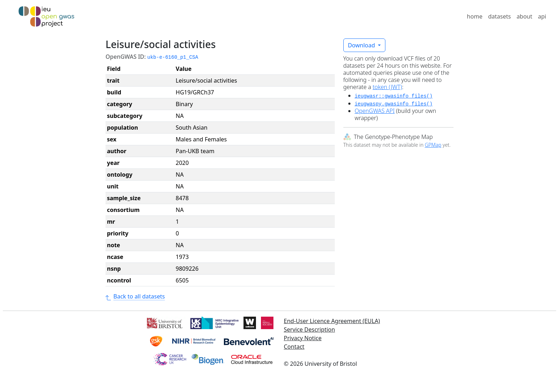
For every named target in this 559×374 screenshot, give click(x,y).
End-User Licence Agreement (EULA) (332, 321)
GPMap (433, 144)
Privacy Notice (303, 338)
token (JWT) (387, 87)
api (542, 16)
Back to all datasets (135, 296)
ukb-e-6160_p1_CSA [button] (172, 57)
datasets (499, 16)
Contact (294, 346)
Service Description (309, 329)
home (475, 16)
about (524, 16)
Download (362, 45)
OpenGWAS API (375, 111)
